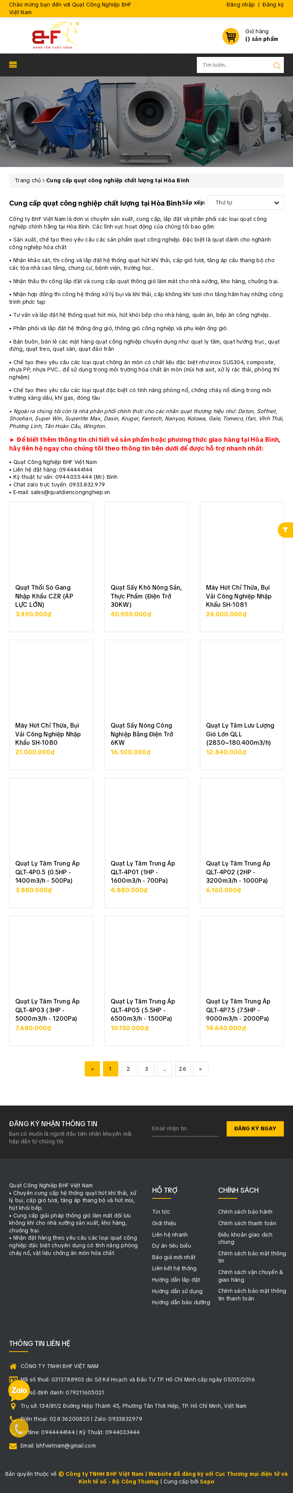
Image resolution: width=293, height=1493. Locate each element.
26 (182, 1068)
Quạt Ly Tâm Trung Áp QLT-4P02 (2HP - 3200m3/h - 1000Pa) (238, 872)
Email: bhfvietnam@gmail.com (58, 1445)
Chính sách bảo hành (245, 1211)
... (164, 1068)
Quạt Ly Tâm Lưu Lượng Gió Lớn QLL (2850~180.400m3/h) (240, 734)
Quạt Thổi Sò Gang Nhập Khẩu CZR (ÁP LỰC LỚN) (44, 596)
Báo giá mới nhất (173, 1257)
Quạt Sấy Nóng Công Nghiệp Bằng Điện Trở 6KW (142, 734)
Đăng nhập (241, 4)
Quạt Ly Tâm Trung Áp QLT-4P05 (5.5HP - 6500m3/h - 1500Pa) (143, 1010)
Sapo (207, 1481)
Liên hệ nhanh (170, 1234)
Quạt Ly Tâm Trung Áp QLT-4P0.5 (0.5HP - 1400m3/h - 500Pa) (47, 872)
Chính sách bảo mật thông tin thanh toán (252, 1294)
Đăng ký (273, 4)
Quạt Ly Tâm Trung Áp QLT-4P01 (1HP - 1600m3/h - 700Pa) (143, 872)
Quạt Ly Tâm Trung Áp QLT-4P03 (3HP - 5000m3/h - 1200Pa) (47, 1010)
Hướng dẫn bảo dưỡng (181, 1302)
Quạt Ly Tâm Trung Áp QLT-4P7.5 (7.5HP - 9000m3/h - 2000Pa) (238, 1010)
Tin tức (161, 1211)
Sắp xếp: (193, 202)
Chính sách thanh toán (247, 1223)
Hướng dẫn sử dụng (177, 1291)
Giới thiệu (164, 1223)
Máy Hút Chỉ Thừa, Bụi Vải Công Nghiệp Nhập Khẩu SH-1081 (239, 596)
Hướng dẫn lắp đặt (176, 1279)
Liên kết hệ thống (174, 1268)
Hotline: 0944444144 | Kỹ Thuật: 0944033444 (80, 1432)
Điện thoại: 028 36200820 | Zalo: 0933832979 (81, 1418)
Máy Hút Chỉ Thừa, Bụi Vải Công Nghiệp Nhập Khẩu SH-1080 (48, 734)
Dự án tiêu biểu (171, 1245)
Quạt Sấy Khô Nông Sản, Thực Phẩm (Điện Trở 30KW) (146, 596)
